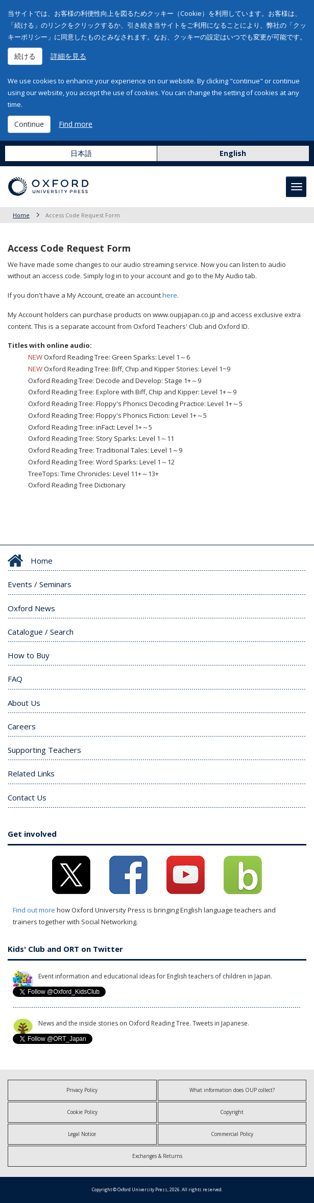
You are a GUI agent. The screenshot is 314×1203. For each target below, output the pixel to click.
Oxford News (31, 608)
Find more (75, 124)
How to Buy (29, 655)
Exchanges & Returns (157, 1156)
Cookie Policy (82, 1112)
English (233, 153)
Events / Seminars (39, 584)
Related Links (31, 773)
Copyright (232, 1112)
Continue (29, 124)
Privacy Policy (82, 1090)
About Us (24, 703)
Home (21, 215)
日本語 (81, 153)
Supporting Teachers (44, 750)
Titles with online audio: (50, 345)
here (169, 295)
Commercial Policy (232, 1134)
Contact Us (27, 797)
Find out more (34, 910)
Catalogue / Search (41, 632)
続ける (25, 56)
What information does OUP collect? (232, 1090)
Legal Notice (82, 1134)
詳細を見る (68, 56)
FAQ (15, 679)
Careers (22, 726)
